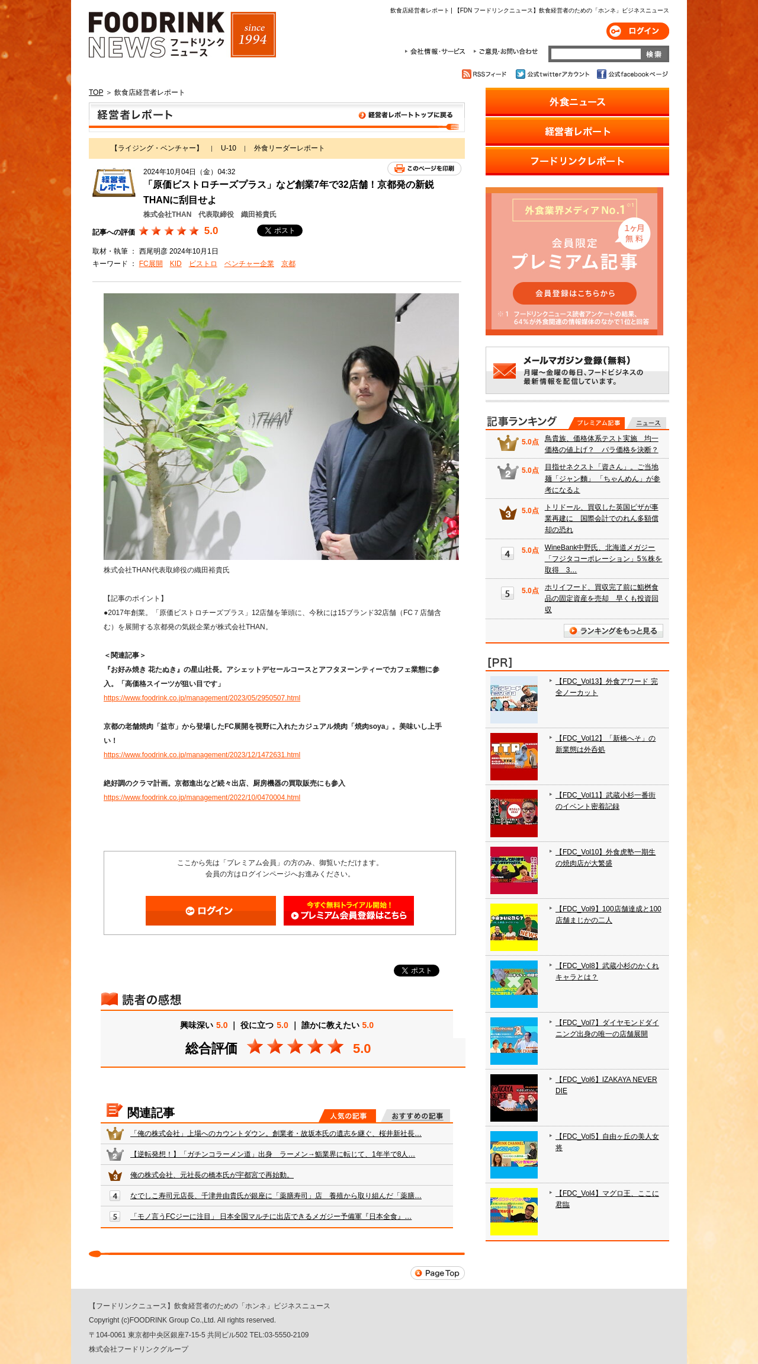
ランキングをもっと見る (613, 631)
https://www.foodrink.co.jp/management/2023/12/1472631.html (202, 755)
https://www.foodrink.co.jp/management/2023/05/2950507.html (202, 698)
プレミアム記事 (596, 423)
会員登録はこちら (349, 911)
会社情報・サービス (437, 51)
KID (176, 264)
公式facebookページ (631, 74)
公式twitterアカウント (553, 74)
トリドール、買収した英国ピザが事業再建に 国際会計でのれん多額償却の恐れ (602, 518)
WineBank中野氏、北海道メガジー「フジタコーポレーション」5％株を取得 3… (604, 558)
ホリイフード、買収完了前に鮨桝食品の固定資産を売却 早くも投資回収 (602, 598)
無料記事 (646, 423)
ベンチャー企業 (249, 264)
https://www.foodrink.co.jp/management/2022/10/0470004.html (202, 797)
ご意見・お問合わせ (505, 51)
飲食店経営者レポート (277, 117)
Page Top (437, 1273)
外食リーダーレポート (289, 148)
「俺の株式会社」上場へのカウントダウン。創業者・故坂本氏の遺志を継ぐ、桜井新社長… (276, 1133)
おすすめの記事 (415, 1115)
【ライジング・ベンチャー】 (157, 148)
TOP (96, 92)
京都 (288, 264)
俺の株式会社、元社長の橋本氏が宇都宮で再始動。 (212, 1175)
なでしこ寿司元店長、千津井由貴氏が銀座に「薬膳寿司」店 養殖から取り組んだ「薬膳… (276, 1196)
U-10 (228, 148)
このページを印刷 (424, 168)
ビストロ (203, 264)
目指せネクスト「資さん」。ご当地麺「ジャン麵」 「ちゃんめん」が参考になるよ (602, 478)
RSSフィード (486, 74)
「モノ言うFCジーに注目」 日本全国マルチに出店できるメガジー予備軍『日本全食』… (271, 1216)
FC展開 (151, 264)
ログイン (637, 31)
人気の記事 (347, 1115)
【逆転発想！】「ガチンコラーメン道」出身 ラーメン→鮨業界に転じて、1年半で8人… (272, 1154)
